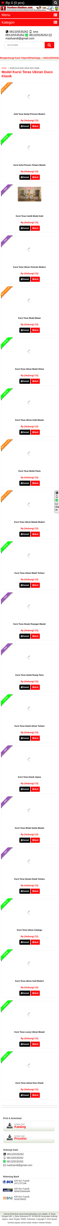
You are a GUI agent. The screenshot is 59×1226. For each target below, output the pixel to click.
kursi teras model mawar (29, 318)
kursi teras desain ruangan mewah (29, 624)
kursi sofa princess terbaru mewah (30, 165)
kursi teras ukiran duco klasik (30, 1083)
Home (4, 68)
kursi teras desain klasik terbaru (29, 879)
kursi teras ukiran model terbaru (29, 573)
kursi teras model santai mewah (29, 828)
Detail (25, 126)
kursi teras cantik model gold (29, 216)
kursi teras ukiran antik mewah (29, 420)
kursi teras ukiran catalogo (29, 930)
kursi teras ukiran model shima (29, 369)
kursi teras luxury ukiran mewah (29, 1032)
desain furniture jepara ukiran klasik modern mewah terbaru (32, 1221)
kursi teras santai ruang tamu (29, 675)
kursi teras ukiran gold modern (29, 981)
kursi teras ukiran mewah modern (29, 522)
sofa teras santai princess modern (29, 114)
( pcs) (12, 3)
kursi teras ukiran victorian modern (29, 267)
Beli (35, 126)
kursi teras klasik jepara (29, 777)
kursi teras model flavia (29, 471)
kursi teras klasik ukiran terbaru (29, 726)
